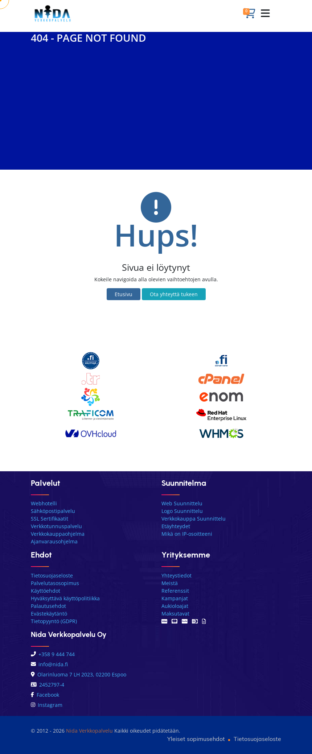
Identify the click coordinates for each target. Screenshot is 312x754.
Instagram (46, 704)
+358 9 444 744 (53, 654)
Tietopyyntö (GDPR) (54, 621)
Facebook (45, 694)
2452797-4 (47, 684)
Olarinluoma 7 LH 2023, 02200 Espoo (78, 674)
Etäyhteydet (175, 526)
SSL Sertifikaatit (49, 518)
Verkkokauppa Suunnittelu (193, 518)
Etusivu (123, 294)
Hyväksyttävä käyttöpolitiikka (65, 598)
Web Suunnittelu (181, 503)
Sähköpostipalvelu (53, 511)
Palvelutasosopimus (55, 583)
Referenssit (175, 590)
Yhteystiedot (176, 575)
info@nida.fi (49, 664)
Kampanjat (174, 598)
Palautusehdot (48, 605)
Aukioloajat (174, 605)
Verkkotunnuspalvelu (56, 526)
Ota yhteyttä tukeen (174, 294)
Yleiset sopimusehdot (196, 738)
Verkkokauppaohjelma (58, 533)
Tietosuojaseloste (52, 575)
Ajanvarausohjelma (54, 541)
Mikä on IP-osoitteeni (186, 533)
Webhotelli (44, 503)
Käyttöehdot (45, 590)
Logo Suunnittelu (182, 511)
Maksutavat (175, 613)
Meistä (169, 583)
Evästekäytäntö (49, 613)
